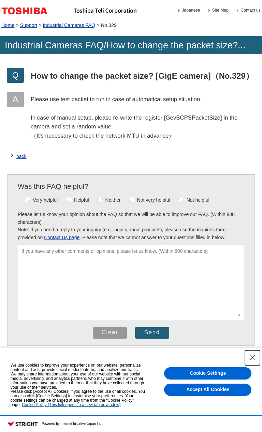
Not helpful (193, 200)
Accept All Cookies (207, 393)
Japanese (191, 10)
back (21, 156)
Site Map (220, 10)
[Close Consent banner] (252, 360)
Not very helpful (149, 200)
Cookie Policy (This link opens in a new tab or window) (71, 405)
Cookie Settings (208, 376)
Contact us (251, 10)
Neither (109, 200)
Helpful (77, 200)
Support (28, 25)
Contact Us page (61, 237)
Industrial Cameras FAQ (69, 25)
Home (7, 25)
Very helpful (41, 200)
